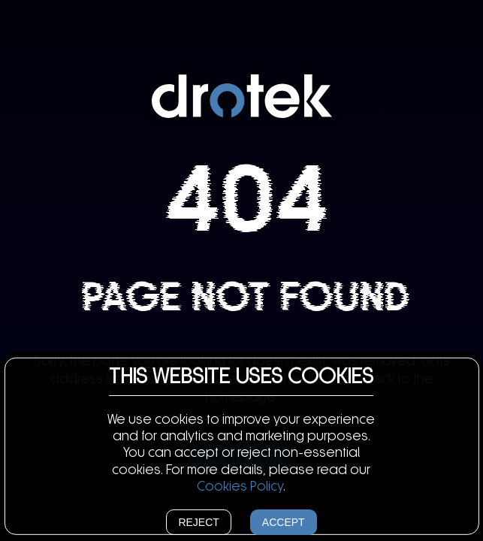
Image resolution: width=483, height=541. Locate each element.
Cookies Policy (240, 486)
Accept (283, 522)
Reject (198, 522)
